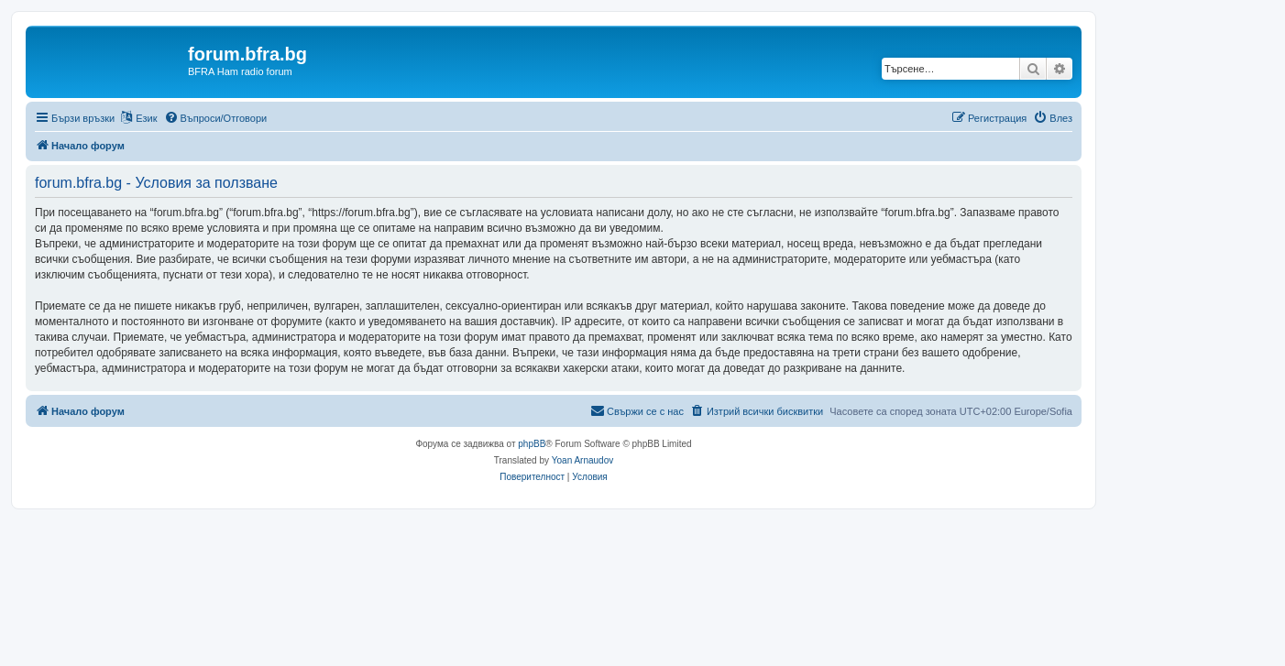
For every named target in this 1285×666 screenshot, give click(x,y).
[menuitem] (216, 118)
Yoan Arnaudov (582, 460)
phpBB (531, 444)
